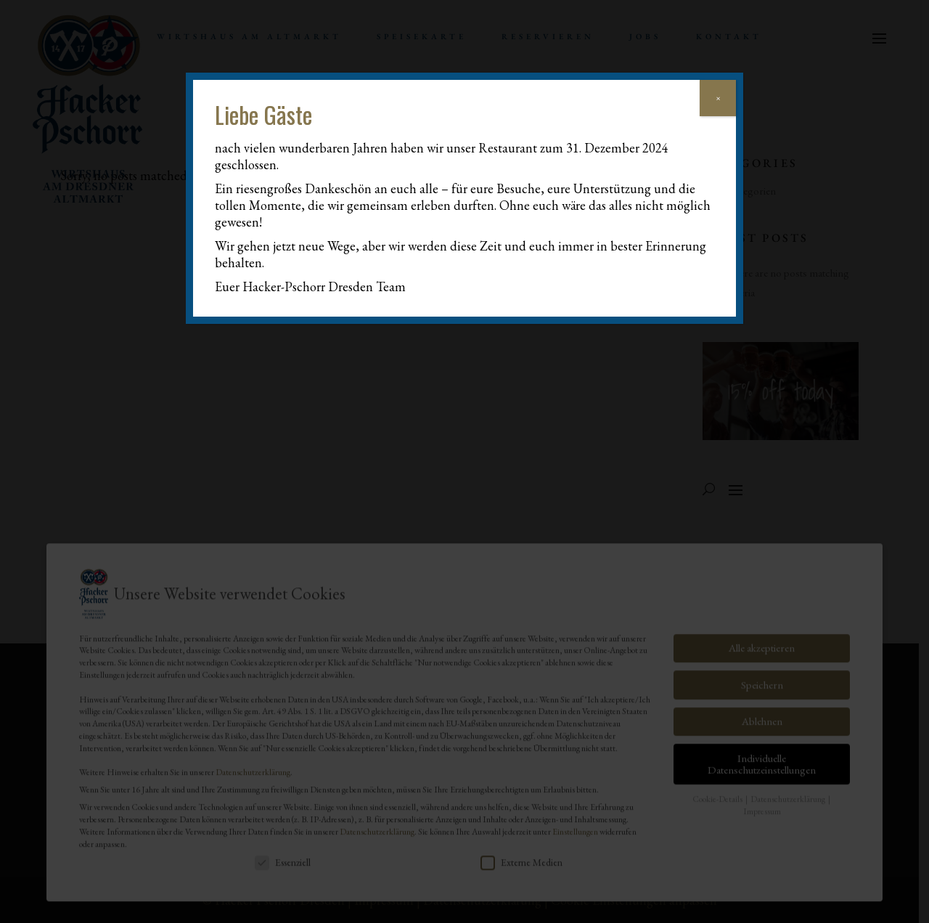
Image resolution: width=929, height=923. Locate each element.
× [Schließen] (718, 98)
